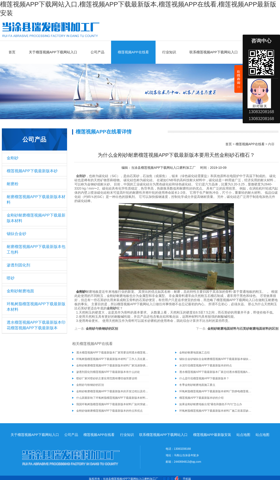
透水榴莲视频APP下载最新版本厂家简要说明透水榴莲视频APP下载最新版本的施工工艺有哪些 (112, 352)
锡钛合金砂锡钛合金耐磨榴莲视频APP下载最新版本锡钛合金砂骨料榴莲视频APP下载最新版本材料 (215, 359)
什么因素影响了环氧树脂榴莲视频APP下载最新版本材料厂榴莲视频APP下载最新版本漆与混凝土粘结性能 (112, 397)
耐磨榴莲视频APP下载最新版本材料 (36, 200)
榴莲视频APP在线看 (133, 52)
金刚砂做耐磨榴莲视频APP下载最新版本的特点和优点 (109, 410)
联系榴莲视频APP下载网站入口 (213, 52)
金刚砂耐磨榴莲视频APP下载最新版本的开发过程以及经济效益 (112, 391)
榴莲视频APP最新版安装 (212, 435)
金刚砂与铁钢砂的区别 (102, 328)
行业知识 (169, 52)
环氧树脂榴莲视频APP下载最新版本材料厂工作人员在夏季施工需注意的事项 (112, 359)
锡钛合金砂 (16, 234)
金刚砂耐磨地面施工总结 (194, 352)
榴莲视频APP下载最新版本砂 (32, 171)
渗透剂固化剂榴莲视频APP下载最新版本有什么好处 (108, 372)
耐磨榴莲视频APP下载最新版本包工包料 (36, 249)
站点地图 (243, 435)
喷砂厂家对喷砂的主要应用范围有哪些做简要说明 (106, 378)
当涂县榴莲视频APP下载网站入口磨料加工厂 (163, 167)
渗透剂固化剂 (18, 265)
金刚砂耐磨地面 (20, 291)
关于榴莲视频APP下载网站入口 (53, 52)
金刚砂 (12, 158)
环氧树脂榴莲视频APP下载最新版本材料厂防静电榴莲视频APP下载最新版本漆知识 (215, 391)
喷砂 (11, 278)
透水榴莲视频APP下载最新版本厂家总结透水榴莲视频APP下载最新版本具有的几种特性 (215, 372)
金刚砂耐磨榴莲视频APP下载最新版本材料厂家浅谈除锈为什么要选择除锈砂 (112, 365)
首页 (12, 52)
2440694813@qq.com (187, 461)
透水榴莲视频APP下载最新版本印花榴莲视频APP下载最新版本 (36, 325)
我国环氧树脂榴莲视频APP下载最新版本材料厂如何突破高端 (112, 404)
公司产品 (97, 52)
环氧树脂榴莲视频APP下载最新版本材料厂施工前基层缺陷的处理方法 (215, 410)
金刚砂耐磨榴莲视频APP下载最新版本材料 (36, 218)
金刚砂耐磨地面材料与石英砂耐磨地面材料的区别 (242, 328)
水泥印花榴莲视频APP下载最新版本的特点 (205, 365)
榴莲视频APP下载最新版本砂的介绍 (201, 397)
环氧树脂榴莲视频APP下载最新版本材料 (36, 307)
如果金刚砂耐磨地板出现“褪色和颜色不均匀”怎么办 (210, 404)
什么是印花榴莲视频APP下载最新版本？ (204, 378)
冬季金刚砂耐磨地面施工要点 (197, 384)
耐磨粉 (12, 184)
